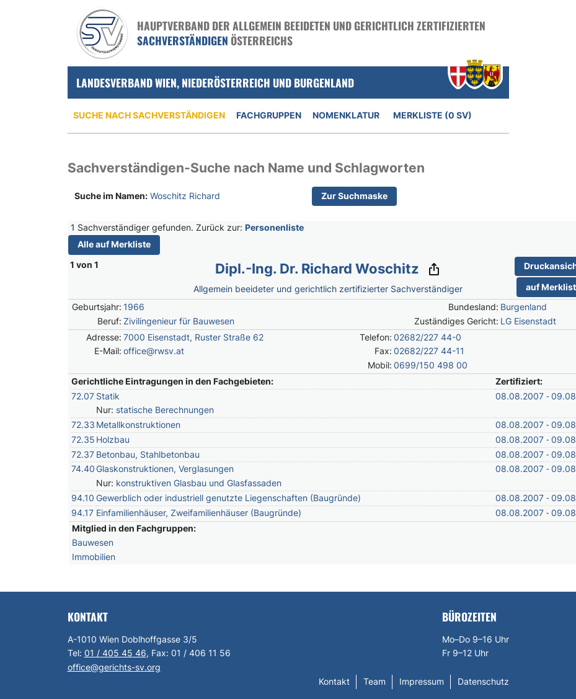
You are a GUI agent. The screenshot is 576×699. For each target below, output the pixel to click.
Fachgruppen (268, 115)
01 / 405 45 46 (115, 653)
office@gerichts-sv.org (114, 667)
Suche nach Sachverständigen (149, 115)
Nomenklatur (345, 115)
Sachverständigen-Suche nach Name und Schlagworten (246, 168)
